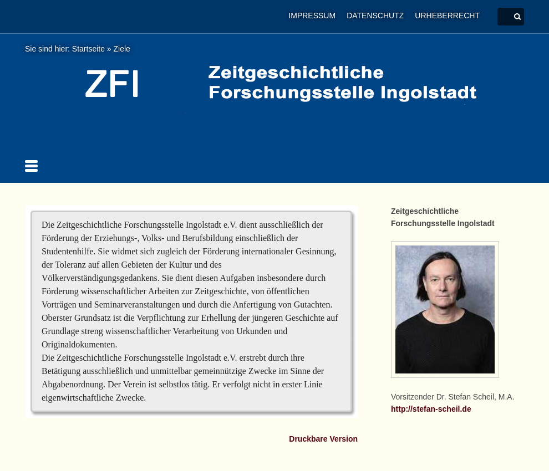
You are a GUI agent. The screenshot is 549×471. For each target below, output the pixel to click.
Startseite (88, 48)
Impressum (312, 15)
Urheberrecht (447, 15)
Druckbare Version (323, 438)
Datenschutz (375, 15)
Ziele (122, 48)
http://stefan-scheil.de (431, 409)
